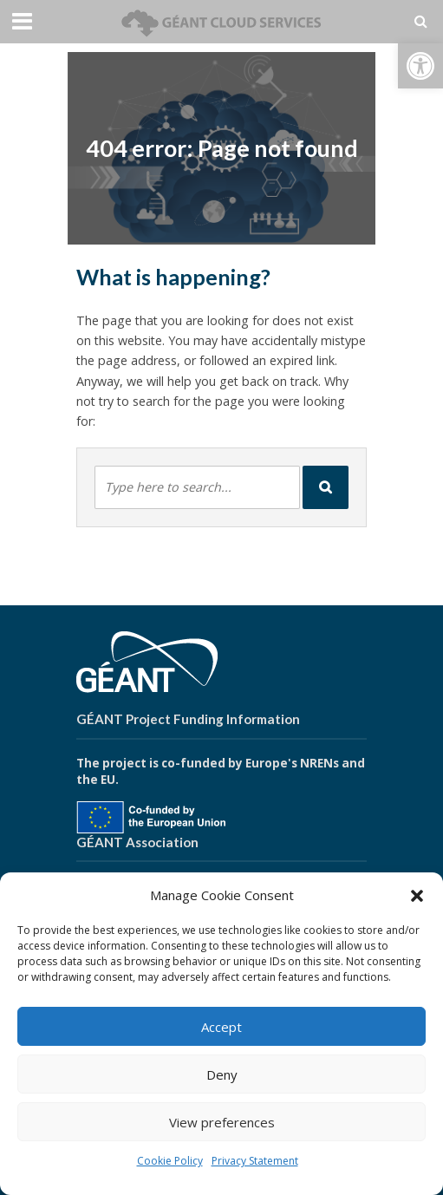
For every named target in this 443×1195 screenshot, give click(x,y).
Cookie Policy (170, 1160)
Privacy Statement (255, 1160)
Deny (222, 1074)
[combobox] (197, 487)
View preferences (222, 1122)
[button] (420, 65)
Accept (221, 1026)
